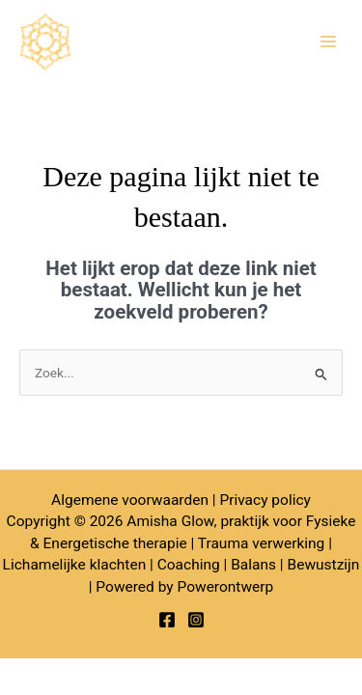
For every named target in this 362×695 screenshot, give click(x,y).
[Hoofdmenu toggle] (328, 42)
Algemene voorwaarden (130, 500)
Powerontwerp (225, 587)
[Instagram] (196, 619)
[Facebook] (167, 619)
